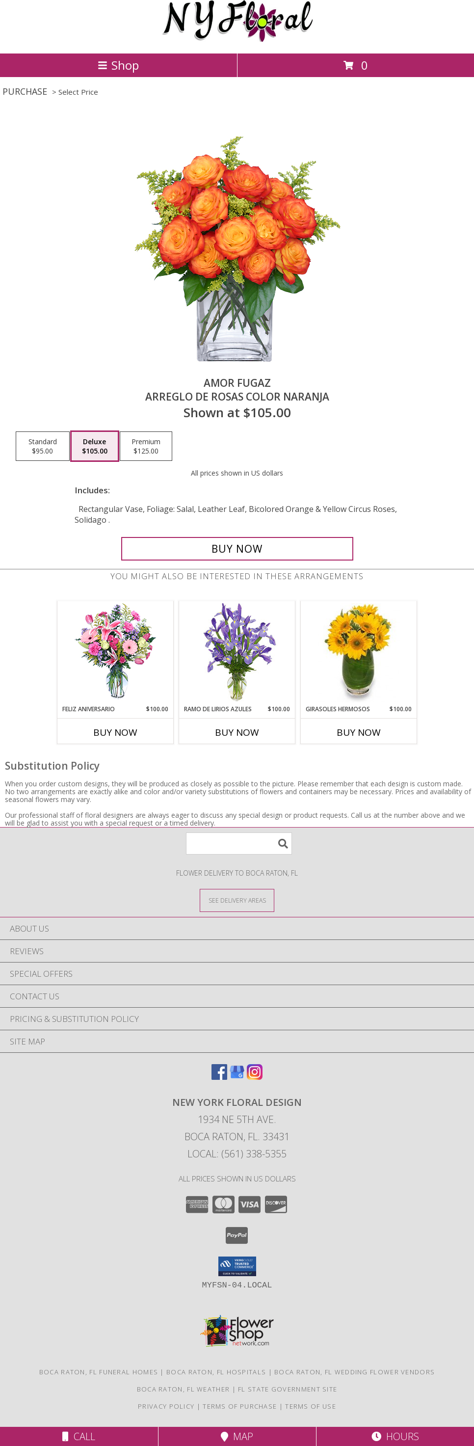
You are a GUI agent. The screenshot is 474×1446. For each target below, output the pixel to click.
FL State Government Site (287, 1389)
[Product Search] (239, 843)
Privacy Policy (166, 1406)
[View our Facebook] (219, 1076)
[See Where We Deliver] (237, 900)
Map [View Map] (237, 1436)
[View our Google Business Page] (237, 1076)
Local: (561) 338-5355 (237, 1153)
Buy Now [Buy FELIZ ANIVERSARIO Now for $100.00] (115, 732)
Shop (118, 65)
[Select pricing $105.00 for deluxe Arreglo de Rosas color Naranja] (95, 446)
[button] (237, 1266)
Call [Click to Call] (78, 1436)
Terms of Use (310, 1406)
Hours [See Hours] (395, 1436)
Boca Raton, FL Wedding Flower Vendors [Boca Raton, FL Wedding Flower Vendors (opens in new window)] (354, 1371)
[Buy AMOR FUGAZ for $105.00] (237, 549)
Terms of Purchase (240, 1406)
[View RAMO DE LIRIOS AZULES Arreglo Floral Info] (237, 653)
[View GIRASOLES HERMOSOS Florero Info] (359, 652)
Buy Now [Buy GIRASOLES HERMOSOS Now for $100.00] (359, 732)
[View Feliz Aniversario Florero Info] (116, 653)
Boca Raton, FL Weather (183, 1389)
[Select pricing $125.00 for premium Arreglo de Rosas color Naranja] (146, 446)
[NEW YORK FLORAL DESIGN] (237, 39)
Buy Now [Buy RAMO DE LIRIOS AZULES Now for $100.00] (237, 732)
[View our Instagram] (255, 1076)
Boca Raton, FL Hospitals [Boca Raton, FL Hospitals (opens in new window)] (216, 1371)
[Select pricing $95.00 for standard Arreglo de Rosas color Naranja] (42, 446)
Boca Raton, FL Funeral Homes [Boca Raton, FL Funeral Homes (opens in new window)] (98, 1371)
